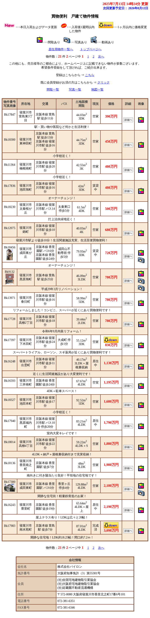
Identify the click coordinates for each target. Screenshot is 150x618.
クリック (103, 82)
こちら (89, 75)
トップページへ (91, 49)
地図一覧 (97, 89)
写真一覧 (75, 89)
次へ (101, 56)
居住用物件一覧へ (60, 49)
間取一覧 (53, 89)
